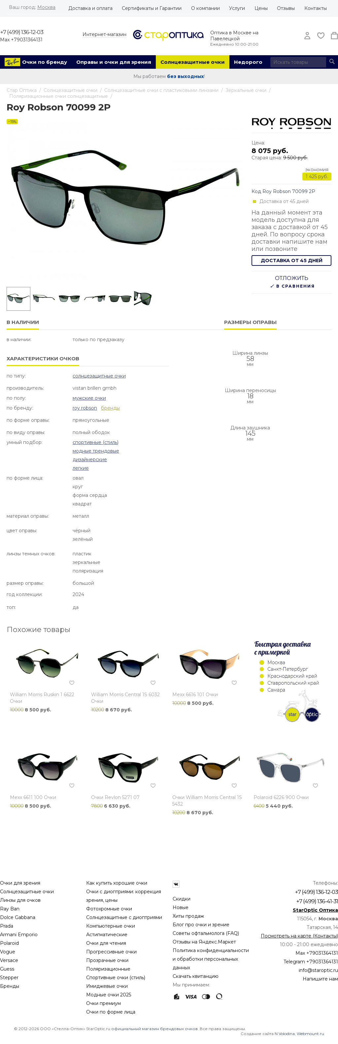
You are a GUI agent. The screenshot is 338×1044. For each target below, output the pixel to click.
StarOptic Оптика (315, 910)
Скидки (181, 899)
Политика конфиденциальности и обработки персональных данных (211, 959)
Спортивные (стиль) (95, 442)
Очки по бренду (44, 62)
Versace (9, 960)
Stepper (9, 978)
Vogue (7, 952)
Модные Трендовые (96, 451)
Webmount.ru (310, 1033)
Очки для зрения (20, 883)
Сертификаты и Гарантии (152, 8)
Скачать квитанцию (196, 976)
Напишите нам (320, 979)
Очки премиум (103, 1003)
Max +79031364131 (21, 40)
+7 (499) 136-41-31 (317, 901)
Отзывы (286, 8)
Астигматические (106, 935)
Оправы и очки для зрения (113, 62)
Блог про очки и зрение (201, 925)
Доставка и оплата (90, 8)
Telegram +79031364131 (311, 962)
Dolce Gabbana (17, 917)
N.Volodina (285, 1033)
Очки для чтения (106, 943)
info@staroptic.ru (318, 970)
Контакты (315, 8)
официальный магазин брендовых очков (154, 1028)
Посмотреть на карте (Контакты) (299, 936)
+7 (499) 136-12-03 (21, 32)
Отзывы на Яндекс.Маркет (204, 942)
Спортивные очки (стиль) (115, 978)
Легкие (81, 468)
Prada (6, 926)
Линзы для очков (20, 900)
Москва (46, 7)
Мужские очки (89, 398)
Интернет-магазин (104, 34)
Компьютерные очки (110, 926)
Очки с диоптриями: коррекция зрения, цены (123, 896)
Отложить (291, 278)
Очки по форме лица (110, 1012)
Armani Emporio (19, 935)
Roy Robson (85, 408)
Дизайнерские (90, 459)
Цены (261, 8)
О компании (205, 8)
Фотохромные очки (109, 909)
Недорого (248, 62)
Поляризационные (108, 969)
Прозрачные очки (107, 960)
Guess (7, 969)
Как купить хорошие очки (116, 883)
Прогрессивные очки (111, 952)
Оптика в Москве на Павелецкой (234, 36)
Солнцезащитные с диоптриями (124, 917)
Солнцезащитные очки (192, 62)
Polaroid (9, 943)
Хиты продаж (188, 916)
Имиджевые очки (107, 986)
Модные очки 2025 (108, 995)
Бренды (9, 986)
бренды (110, 408)
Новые (180, 907)
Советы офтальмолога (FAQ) (206, 933)
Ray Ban (9, 909)
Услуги (237, 8)
